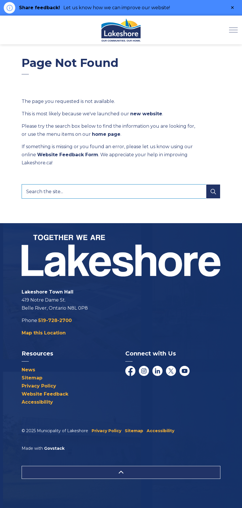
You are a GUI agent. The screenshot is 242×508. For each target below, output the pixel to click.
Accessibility (37, 402)
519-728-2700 (55, 320)
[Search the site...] (121, 191)
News (28, 369)
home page (106, 134)
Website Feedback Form (67, 154)
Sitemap (32, 378)
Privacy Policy (39, 386)
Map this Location (44, 333)
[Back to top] (121, 472)
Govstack (54, 448)
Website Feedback (45, 394)
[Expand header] (233, 30)
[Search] (213, 191)
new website (146, 113)
